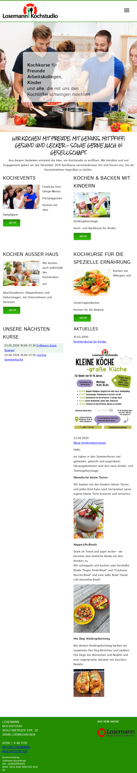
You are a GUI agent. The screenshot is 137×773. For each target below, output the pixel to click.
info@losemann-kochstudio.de (16, 749)
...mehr (11, 223)
